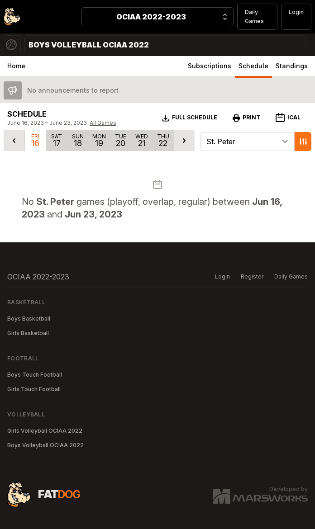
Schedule (253, 66)
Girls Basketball (28, 333)
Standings (292, 66)
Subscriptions (209, 66)
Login (296, 12)
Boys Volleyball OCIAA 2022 (45, 445)
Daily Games (254, 16)
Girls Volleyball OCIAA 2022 (44, 430)
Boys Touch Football (34, 374)
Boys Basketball (28, 318)
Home (16, 66)
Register (252, 276)
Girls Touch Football (34, 389)
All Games (103, 122)
